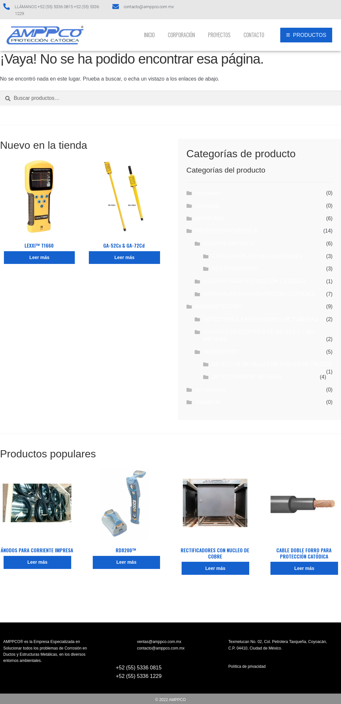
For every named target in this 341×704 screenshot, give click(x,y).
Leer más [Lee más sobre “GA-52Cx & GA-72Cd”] (124, 257)
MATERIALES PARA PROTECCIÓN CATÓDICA (259, 294)
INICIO (149, 35)
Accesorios (207, 193)
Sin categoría (210, 389)
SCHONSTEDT (221, 352)
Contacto (254, 35)
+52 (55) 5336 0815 (139, 667)
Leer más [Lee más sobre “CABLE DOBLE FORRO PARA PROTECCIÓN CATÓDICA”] (304, 568)
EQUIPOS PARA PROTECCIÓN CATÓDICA (254, 281)
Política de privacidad (247, 666)
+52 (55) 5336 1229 (139, 676)
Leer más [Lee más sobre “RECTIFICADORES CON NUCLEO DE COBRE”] (215, 568)
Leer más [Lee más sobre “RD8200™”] (126, 562)
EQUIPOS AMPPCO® (229, 243)
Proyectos (219, 35)
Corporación (181, 35)
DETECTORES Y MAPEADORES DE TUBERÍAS (260, 319)
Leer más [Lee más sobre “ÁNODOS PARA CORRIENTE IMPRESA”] (37, 562)
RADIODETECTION (218, 306)
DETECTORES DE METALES (247, 377)
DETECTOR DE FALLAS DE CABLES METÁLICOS (272, 364)
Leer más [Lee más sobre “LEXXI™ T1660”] (39, 257)
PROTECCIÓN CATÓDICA (226, 231)
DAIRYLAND (209, 218)
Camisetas (207, 205)
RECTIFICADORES (235, 268)
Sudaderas (207, 402)
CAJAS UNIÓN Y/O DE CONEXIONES (257, 256)
